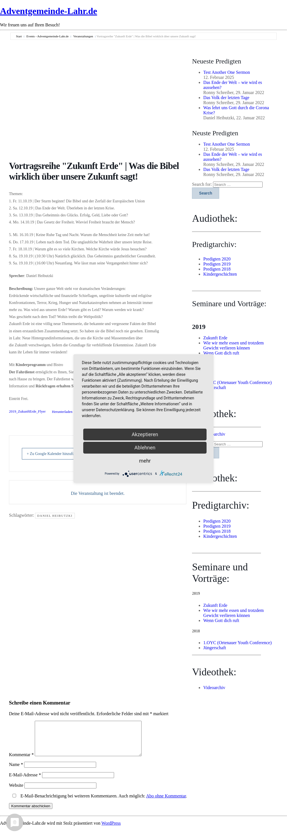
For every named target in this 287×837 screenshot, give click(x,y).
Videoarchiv (214, 434)
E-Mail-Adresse (25, 781)
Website (16, 792)
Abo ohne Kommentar (166, 802)
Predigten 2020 (216, 259)
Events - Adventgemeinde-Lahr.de (47, 36)
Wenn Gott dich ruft (221, 353)
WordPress (111, 829)
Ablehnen (144, 447)
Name (16, 771)
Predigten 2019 (216, 264)
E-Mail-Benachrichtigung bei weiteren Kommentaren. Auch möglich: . (98, 802)
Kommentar (21, 761)
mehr (145, 461)
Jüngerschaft (214, 387)
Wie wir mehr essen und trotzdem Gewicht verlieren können (233, 345)
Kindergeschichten (220, 274)
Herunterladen (62, 412)
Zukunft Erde (215, 337)
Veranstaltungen (83, 36)
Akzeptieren (145, 434)
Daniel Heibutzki (55, 515)
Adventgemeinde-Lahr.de (48, 11)
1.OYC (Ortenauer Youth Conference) (237, 382)
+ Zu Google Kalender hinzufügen (59, 453)
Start (19, 36)
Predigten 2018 (216, 269)
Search (205, 193)
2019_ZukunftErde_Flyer (27, 412)
